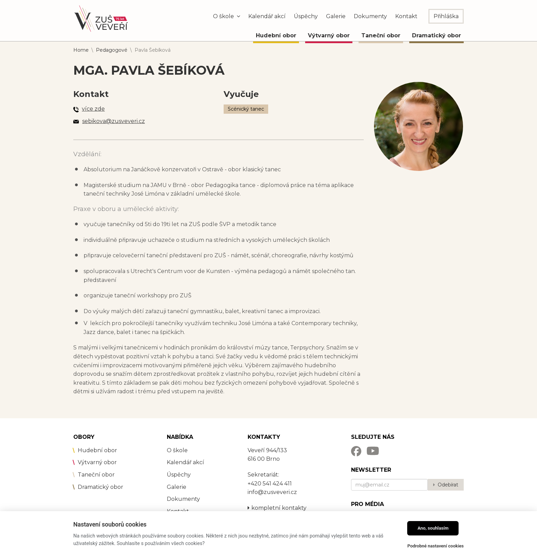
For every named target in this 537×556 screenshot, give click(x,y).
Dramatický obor (436, 35)
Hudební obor (276, 35)
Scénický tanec (246, 109)
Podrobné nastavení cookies (435, 545)
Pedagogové (111, 50)
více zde (93, 109)
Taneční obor (380, 35)
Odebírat (448, 485)
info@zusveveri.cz (272, 492)
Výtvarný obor (329, 35)
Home (81, 50)
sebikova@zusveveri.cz (113, 121)
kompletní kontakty (277, 508)
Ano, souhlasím (433, 528)
